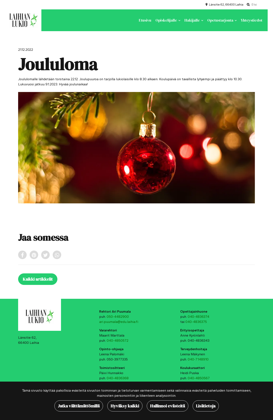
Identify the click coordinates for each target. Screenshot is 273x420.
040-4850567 (199, 378)
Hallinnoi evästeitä (167, 406)
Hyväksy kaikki (125, 406)
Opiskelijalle (166, 20)
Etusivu (145, 20)
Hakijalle (192, 20)
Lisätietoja (205, 406)
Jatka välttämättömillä (79, 406)
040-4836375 (196, 322)
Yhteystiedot (251, 20)
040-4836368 (118, 378)
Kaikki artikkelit (38, 279)
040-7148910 (198, 359)
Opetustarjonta (220, 20)
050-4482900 (118, 317)
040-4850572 (117, 340)
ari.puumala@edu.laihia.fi (118, 322)
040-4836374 (198, 317)
